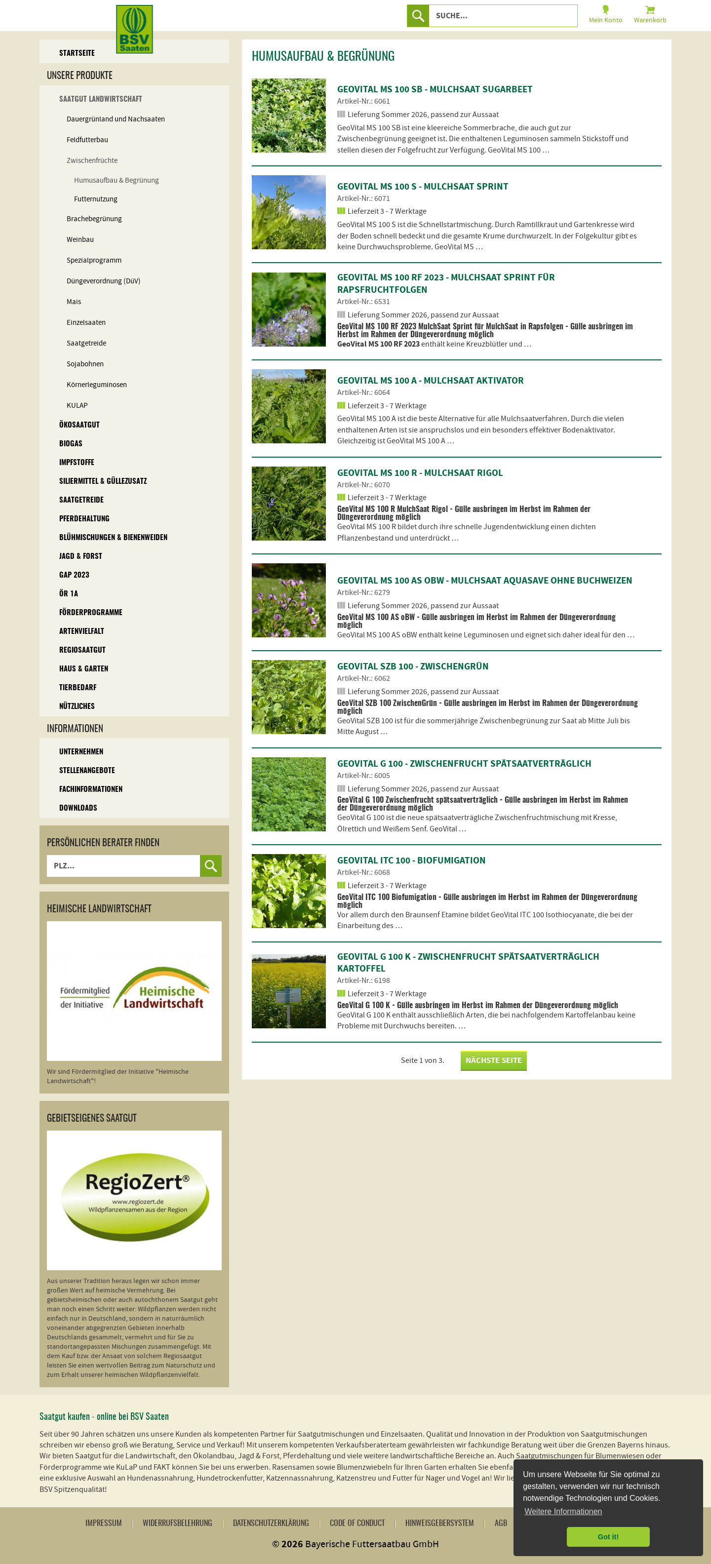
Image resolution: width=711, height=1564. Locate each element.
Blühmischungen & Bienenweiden (113, 538)
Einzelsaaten (86, 322)
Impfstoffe (76, 463)
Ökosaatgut (79, 425)
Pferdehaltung (84, 519)
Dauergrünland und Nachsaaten (116, 119)
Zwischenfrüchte (92, 160)
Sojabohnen (85, 364)
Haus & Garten (83, 669)
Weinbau (80, 239)
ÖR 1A (68, 594)
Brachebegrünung (94, 219)
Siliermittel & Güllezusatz (103, 481)
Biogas (70, 444)
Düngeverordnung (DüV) (104, 281)
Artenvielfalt (81, 631)
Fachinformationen (90, 789)
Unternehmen (81, 752)
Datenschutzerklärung (271, 1523)
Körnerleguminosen (97, 385)
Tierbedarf (77, 688)
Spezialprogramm (94, 260)
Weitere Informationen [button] (563, 1511)
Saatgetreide (86, 343)
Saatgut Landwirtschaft (100, 99)
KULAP (77, 405)
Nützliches (77, 706)
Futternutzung (96, 199)
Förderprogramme (90, 613)
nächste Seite (494, 1060)
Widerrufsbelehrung (177, 1523)
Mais (74, 302)
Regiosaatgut (82, 650)
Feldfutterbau (87, 140)
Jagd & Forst (80, 556)
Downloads (78, 808)
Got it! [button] (608, 1537)
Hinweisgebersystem (439, 1523)
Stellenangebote (87, 771)
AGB (501, 1523)
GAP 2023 (74, 575)
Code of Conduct (357, 1523)
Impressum (103, 1523)
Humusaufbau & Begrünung (116, 180)
